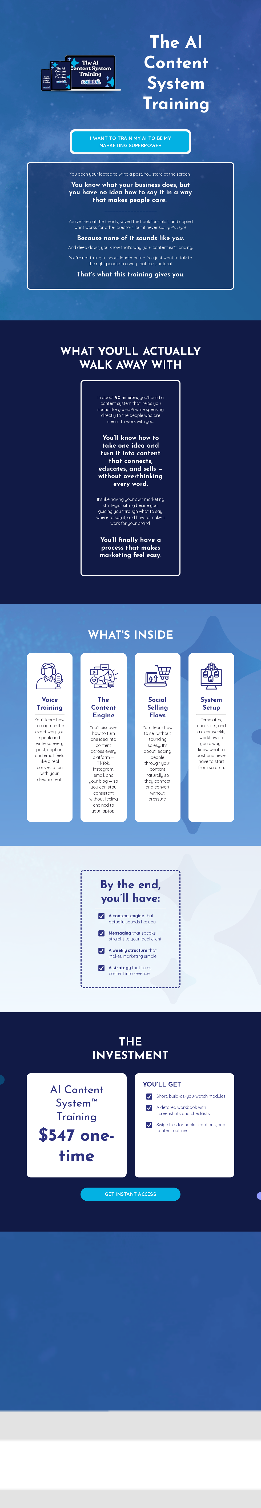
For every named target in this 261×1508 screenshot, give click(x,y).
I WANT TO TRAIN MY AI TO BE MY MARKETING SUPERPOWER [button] (130, 141)
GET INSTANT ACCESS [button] (130, 1194)
